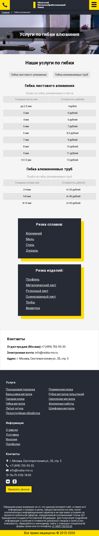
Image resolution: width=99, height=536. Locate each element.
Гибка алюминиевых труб (71, 74)
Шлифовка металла (62, 408)
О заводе (12, 429)
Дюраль (32, 250)
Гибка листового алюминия (29, 74)
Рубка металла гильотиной (66, 394)
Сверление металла (62, 398)
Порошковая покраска (20, 389)
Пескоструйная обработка (23, 413)
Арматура (33, 308)
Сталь (30, 245)
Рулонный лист (37, 291)
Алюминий (34, 233)
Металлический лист (41, 285)
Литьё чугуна (14, 408)
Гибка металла (15, 403)
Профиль (32, 279)
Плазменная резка (61, 389)
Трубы (30, 302)
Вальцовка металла (19, 394)
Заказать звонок (19, 489)
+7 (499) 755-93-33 (22, 465)
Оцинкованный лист (41, 297)
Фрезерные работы (61, 403)
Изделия (11, 439)
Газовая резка (15, 398)
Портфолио (13, 444)
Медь (30, 239)
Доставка (12, 434)
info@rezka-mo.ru (21, 470)
